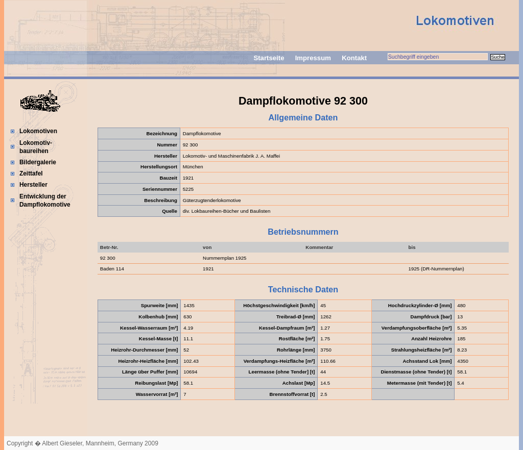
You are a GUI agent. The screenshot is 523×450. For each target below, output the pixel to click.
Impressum (313, 58)
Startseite (268, 58)
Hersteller (33, 184)
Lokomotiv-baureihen (35, 147)
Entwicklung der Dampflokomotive (44, 200)
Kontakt (354, 58)
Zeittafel (31, 173)
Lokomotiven (38, 131)
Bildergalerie (37, 162)
